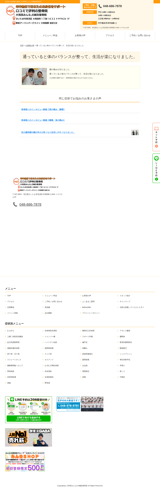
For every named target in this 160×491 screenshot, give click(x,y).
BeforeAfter (86, 307)
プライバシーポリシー (91, 313)
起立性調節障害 (13, 342)
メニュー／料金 (50, 35)
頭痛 (84, 377)
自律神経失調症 (51, 331)
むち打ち (10, 331)
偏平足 (85, 342)
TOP (20, 35)
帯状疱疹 (10, 371)
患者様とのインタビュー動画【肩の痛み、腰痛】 (43, 109)
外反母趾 (48, 371)
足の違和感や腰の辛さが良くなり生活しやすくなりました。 (48, 132)
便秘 (9, 383)
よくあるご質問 (88, 301)
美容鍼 (47, 307)
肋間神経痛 (49, 348)
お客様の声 (80, 35)
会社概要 (48, 313)
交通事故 (10, 307)
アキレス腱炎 (125, 331)
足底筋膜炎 (49, 377)
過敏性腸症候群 (13, 348)
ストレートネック (14, 360)
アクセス (110, 35)
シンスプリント (126, 354)
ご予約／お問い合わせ (139, 35)
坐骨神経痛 (11, 377)
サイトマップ (125, 301)
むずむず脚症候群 (52, 365)
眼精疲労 (123, 348)
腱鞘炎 (122, 337)
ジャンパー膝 (50, 337)
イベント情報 (12, 313)
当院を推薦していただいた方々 (132, 307)
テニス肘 (48, 354)
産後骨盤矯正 (87, 354)
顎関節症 (85, 371)
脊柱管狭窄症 (125, 360)
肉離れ (85, 348)
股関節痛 (85, 360)
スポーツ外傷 (87, 337)
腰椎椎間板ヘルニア (15, 365)
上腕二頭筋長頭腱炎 (15, 337)
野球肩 (47, 383)
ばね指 (85, 365)
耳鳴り (122, 365)
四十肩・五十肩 (13, 354)
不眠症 (122, 377)
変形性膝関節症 (126, 342)
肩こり (122, 371)
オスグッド (49, 360)
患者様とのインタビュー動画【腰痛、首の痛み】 (43, 120)
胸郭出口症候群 (88, 331)
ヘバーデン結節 (51, 342)
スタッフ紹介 (125, 296)
